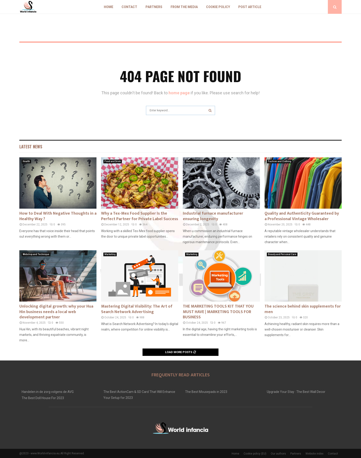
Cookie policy (218, 7)
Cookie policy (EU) (255, 453)
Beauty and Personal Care (282, 254)
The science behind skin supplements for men (303, 309)
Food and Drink (113, 161)
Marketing (110, 254)
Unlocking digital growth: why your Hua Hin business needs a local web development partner (56, 312)
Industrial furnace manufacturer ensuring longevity (213, 216)
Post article (249, 7)
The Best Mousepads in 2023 (206, 392)
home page (179, 92)
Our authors (278, 453)
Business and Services (199, 161)
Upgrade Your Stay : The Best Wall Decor (296, 392)
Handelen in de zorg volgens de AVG (48, 392)
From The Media (184, 7)
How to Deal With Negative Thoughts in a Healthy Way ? (57, 216)
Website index (314, 453)
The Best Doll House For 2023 (43, 398)
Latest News (30, 147)
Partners (154, 7)
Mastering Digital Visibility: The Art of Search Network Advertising (136, 309)
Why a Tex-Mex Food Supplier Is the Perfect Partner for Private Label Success (139, 216)
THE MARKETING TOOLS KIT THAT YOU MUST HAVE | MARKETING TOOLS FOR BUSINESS (218, 312)
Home (108, 7)
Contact (129, 7)
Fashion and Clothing (279, 161)
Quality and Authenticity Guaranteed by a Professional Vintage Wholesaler (302, 216)
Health (26, 161)
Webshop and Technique (36, 254)
